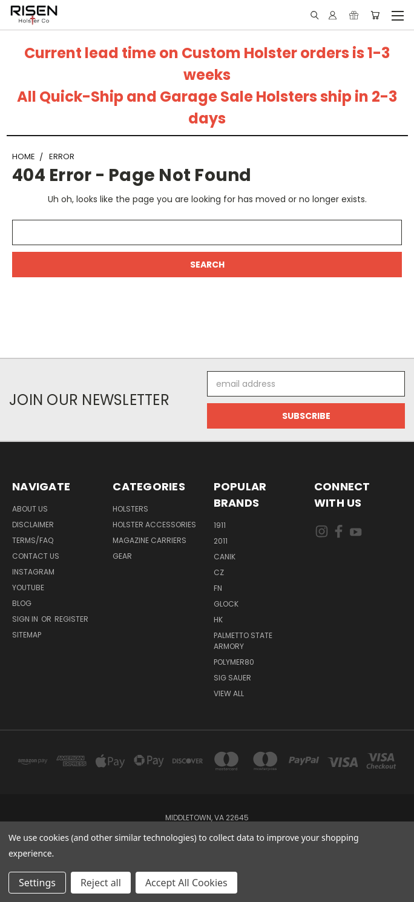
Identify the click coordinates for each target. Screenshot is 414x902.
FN (218, 588)
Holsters (130, 509)
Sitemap (26, 635)
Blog (21, 603)
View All (229, 693)
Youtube (28, 587)
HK (218, 619)
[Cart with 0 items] (375, 15)
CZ (219, 572)
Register (71, 619)
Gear (122, 556)
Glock (226, 604)
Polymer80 (234, 662)
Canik (224, 556)
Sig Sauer (232, 678)
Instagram (33, 572)
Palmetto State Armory (243, 640)
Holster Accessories (154, 524)
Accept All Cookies (186, 882)
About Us (30, 509)
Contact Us (35, 556)
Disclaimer (33, 524)
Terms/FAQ (32, 540)
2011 (221, 541)
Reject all (100, 882)
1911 (220, 525)
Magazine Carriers (149, 540)
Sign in (26, 619)
